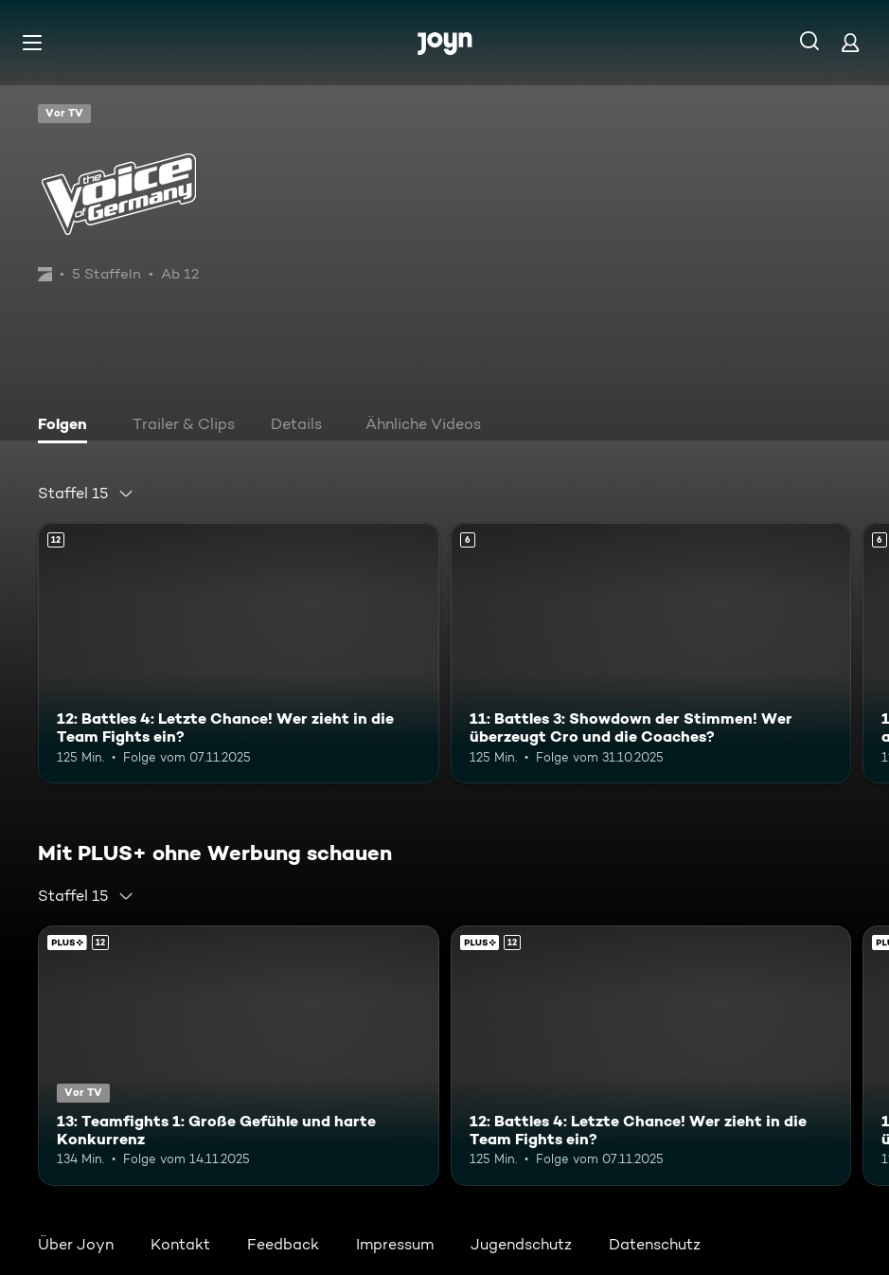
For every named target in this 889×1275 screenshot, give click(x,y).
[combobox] (86, 493)
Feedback (283, 1244)
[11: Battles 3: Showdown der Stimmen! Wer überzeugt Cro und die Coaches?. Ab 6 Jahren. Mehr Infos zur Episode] (651, 653)
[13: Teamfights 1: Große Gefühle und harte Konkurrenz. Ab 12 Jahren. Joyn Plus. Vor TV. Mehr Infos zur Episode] (238, 1055)
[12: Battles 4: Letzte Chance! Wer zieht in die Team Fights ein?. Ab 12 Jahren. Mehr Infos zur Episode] (238, 653)
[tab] (67, 426)
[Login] (850, 42)
